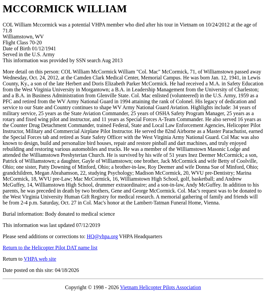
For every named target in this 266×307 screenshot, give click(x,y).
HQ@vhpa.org (102, 236)
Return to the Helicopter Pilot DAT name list (50, 247)
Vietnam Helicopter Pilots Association (160, 287)
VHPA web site (40, 259)
